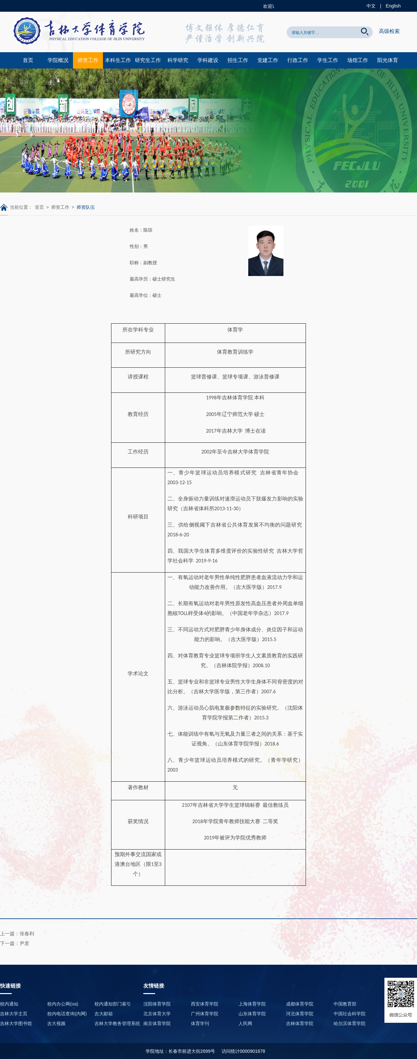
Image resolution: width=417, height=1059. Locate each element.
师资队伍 (86, 207)
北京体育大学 (157, 1013)
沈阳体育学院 (157, 1003)
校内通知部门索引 (112, 1003)
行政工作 (297, 60)
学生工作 (327, 60)
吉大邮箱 (103, 1013)
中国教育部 (345, 1003)
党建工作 (267, 60)
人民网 (245, 1023)
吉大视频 (56, 1023)
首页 (28, 60)
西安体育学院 (204, 1003)
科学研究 (177, 60)
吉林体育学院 (299, 1023)
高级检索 (389, 31)
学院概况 (58, 60)
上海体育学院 (252, 1003)
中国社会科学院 (350, 1013)
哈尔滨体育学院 (350, 1023)
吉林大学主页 (13, 1013)
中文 (371, 5)
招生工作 (237, 60)
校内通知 (9, 1003)
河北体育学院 (299, 1013)
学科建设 (207, 60)
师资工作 (88, 60)
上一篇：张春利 (17, 933)
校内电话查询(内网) (67, 1013)
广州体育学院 (204, 1013)
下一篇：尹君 (14, 943)
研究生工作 (148, 60)
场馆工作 (357, 60)
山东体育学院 (252, 1013)
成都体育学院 (299, 1003)
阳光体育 (387, 60)
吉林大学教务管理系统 (117, 1023)
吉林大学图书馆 (16, 1023)
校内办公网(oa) (62, 1003)
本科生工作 (118, 60)
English (393, 5)
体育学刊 (200, 1023)
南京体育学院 (157, 1023)
